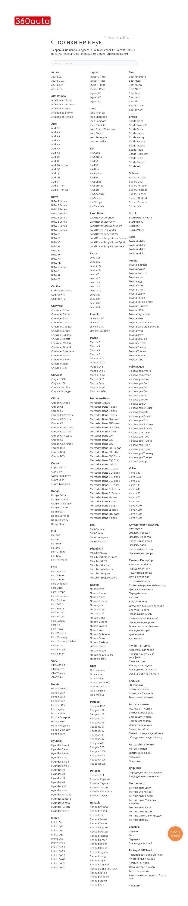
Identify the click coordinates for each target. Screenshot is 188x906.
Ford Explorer (59, 600)
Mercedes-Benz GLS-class (105, 493)
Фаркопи (134, 885)
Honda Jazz (57, 709)
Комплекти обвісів (140, 564)
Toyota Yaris (136, 359)
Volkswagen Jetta (139, 412)
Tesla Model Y (137, 253)
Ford (54, 567)
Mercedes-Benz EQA (101, 435)
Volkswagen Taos (139, 436)
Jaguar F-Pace (97, 80)
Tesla (132, 236)
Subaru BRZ (136, 181)
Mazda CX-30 (97, 362)
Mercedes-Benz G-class (103, 464)
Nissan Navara (98, 626)
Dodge (55, 491)
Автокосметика (139, 704)
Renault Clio (97, 815)
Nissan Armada (99, 601)
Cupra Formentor (61, 475)
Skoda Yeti (135, 166)
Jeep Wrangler (98, 141)
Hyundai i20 (58, 774)
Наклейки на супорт (141, 553)
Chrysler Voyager (61, 391)
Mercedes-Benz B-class (103, 410)
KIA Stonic (95, 198)
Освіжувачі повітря (140, 708)
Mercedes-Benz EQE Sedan (105, 448)
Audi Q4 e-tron (59, 165)
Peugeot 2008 (97, 751)
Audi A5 (55, 140)
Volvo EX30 (135, 476)
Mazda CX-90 (97, 387)
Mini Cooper (97, 533)
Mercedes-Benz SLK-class (104, 514)
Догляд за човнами (140, 725)
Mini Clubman (97, 529)
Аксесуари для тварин (142, 649)
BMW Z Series (59, 267)
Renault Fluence (99, 835)
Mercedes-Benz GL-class (104, 468)
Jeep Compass (98, 121)
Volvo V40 (134, 489)
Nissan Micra (97, 617)
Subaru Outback (138, 198)
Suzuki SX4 (135, 225)
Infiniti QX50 (58, 847)
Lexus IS (94, 274)
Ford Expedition (60, 596)
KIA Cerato (96, 156)
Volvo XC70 (135, 514)
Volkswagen (136, 366)
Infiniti (55, 818)
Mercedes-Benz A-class (103, 406)
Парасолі (134, 839)
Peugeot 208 (97, 722)
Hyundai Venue (60, 811)
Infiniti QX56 (58, 855)
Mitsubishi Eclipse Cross (103, 557)
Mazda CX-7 (97, 379)
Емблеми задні (137, 545)
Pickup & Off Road (140, 850)
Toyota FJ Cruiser (138, 306)
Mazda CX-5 (97, 366)
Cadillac (56, 286)
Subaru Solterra (138, 202)
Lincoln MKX (97, 318)
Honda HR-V (58, 705)
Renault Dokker (99, 819)
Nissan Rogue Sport (101, 654)
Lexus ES (95, 261)
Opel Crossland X (100, 682)
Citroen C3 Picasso (61, 419)
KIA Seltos (95, 181)
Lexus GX (95, 270)
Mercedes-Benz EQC (101, 443)
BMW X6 (56, 254)
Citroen (56, 398)
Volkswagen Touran (140, 457)
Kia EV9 (94, 165)
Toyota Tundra (137, 351)
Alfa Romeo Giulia (61, 100)
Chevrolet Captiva (61, 326)
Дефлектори (136, 634)
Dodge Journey (59, 520)
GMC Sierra (57, 669)
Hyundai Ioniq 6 (60, 765)
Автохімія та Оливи (141, 744)
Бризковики (136, 638)
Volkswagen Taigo (139, 432)
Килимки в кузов (139, 862)
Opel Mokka (97, 694)
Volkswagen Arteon (140, 375)
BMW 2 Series (59, 205)
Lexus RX (95, 298)
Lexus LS (95, 282)
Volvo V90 (134, 501)
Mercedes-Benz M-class (103, 497)
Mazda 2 (95, 342)
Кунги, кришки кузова (142, 858)
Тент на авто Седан (141, 796)
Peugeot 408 (97, 743)
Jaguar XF (95, 97)
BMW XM (56, 263)
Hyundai (56, 740)
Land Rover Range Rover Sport (107, 242)
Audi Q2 (55, 156)
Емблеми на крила (140, 536)
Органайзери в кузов (142, 867)
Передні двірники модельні (145, 772)
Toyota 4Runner (138, 264)
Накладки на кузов (140, 614)
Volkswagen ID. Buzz (140, 407)
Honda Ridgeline (60, 725)
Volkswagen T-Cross (140, 440)
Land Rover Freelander (103, 230)
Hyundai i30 (58, 778)
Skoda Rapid (136, 149)
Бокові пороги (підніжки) (143, 618)
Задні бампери (138, 601)
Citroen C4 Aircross (62, 427)
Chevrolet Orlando (61, 347)
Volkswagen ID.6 (138, 399)
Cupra (55, 463)
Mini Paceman (98, 541)
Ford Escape (58, 592)
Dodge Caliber (59, 495)
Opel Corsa (96, 678)
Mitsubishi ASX (98, 552)
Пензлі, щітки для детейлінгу (146, 733)
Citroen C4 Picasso (61, 435)
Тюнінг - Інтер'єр (140, 645)
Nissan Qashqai (99, 642)
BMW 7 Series (59, 225)
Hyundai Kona (59, 790)
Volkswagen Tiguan (140, 449)
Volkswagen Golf (138, 383)
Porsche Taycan (99, 795)
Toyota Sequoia (138, 338)
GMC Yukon (57, 677)
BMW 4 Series (59, 213)
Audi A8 (55, 152)
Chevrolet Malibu (61, 343)
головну (85, 53)
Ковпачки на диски (140, 541)
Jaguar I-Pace (97, 89)
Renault (95, 802)
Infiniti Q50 (57, 830)
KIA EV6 (94, 161)
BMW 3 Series (59, 209)
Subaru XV (135, 206)
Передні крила (137, 593)
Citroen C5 (57, 439)
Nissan (94, 584)
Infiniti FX (56, 822)
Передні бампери (139, 568)
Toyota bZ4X (136, 285)
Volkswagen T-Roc (139, 445)
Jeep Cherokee (98, 116)
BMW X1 (56, 234)
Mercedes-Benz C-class (103, 415)
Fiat (53, 531)
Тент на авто (137, 783)
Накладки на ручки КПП (143, 669)
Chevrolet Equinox (61, 335)
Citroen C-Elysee (60, 402)
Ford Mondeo (59, 633)
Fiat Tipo (56, 556)
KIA (92, 148)
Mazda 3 (95, 346)
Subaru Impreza (138, 189)
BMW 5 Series (59, 217)
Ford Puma (57, 645)
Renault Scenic (98, 880)
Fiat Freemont (59, 560)
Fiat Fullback (58, 551)
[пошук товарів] (135, 63)
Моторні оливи (138, 748)
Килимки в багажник (141, 693)
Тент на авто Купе (140, 807)
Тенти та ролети (139, 871)
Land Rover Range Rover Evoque (108, 238)
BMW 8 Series (59, 230)
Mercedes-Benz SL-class (104, 509)
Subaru (133, 173)
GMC (54, 660)
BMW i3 (55, 271)
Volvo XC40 (135, 505)
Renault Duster (98, 823)
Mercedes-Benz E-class (103, 431)
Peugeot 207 (97, 718)
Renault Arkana (99, 806)
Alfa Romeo (58, 96)
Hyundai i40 (58, 782)
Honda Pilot (57, 721)
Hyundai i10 (58, 769)
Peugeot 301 (97, 726)
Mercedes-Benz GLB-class (105, 476)
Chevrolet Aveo (60, 310)
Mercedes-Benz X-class (103, 517)
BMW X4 (56, 246)
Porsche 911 (97, 775)
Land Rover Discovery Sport (106, 225)
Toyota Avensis (137, 273)
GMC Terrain (58, 673)
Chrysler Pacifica (60, 387)
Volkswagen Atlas (139, 379)
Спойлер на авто (139, 609)
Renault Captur (98, 811)
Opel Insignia (97, 690)
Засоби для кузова (140, 716)
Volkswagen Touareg (141, 453)
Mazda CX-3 (97, 358)
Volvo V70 (134, 497)
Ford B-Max (57, 575)
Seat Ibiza (134, 93)
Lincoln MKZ (97, 322)
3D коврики (136, 685)
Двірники (135, 768)
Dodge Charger (60, 507)
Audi (54, 123)
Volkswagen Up (138, 461)
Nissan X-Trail (98, 658)
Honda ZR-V (58, 733)
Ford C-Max (57, 579)
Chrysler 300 (58, 379)
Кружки (133, 831)
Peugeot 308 (97, 735)
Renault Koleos (98, 848)
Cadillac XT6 (58, 298)
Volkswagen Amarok (140, 370)
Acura (55, 72)
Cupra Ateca (58, 467)
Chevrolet (57, 305)
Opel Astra (96, 674)
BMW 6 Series (59, 221)
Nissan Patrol (97, 638)
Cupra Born (57, 471)
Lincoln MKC (97, 326)
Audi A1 (55, 128)
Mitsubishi (96, 548)
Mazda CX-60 (97, 375)
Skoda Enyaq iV (138, 125)
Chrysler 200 (58, 383)
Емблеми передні (139, 532)
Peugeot (95, 701)
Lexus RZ (95, 303)
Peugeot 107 (97, 710)
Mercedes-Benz (99, 398)
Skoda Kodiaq (137, 141)
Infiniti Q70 (57, 838)
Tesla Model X (137, 249)
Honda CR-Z (58, 696)
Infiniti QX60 (58, 859)
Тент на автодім (138, 819)
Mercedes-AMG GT (100, 402)
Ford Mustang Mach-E (63, 641)
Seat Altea (135, 80)
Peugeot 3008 (97, 755)
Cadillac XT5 (58, 294)
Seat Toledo (136, 109)
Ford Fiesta (57, 608)
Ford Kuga (57, 629)
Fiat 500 (55, 535)
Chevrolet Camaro (61, 322)
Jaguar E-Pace (98, 76)
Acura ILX (56, 76)
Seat (132, 72)
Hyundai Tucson (60, 806)
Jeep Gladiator (98, 125)
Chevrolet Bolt (59, 318)
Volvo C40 (134, 472)
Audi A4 (55, 136)
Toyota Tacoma (137, 347)
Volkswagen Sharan (140, 428)
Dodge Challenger (61, 503)
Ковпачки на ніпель (141, 549)
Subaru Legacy (137, 194)
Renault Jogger (98, 840)
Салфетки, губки (138, 729)
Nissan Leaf (97, 613)
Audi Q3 (55, 161)
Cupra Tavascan (60, 484)
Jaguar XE (95, 93)
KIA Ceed (95, 152)
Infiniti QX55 (58, 851)
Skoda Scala (136, 158)
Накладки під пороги (141, 622)
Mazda (94, 337)
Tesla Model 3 (137, 241)
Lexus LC (95, 278)
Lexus (94, 253)
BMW (54, 196)
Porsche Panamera (101, 791)
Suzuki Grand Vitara (140, 217)
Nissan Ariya (97, 589)
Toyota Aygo (136, 281)
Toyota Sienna (137, 343)
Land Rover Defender (102, 217)
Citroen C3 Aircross (62, 415)
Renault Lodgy (98, 856)
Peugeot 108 (97, 714)
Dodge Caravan (60, 499)
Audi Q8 (55, 177)
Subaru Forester (138, 185)
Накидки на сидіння (140, 665)
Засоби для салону (140, 721)
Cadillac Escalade (61, 290)
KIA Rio (94, 177)
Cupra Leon (57, 479)
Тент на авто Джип (140, 787)
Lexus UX (95, 307)
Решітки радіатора (140, 572)
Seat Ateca (135, 89)
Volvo (132, 468)
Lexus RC (95, 294)
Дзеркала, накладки (141, 589)
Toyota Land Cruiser (140, 322)
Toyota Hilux (136, 318)
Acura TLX (56, 89)
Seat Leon (134, 97)
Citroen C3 (57, 410)
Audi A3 (55, 132)
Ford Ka (55, 624)
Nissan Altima (97, 597)
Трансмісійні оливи (140, 752)
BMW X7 (56, 258)
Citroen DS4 (58, 452)
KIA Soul (94, 189)
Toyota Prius (136, 330)
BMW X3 (56, 242)
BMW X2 (56, 238)
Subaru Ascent (137, 177)
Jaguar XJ (95, 101)
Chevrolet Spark (60, 355)
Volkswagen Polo (139, 420)
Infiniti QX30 (58, 843)
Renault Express (99, 831)
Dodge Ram (57, 524)
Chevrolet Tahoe (60, 359)
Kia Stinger (96, 202)
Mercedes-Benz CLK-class (104, 423)
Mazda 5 (95, 350)
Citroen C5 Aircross (62, 443)
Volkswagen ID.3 (138, 387)
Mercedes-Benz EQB (101, 439)
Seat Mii (133, 101)
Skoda (133, 116)
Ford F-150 (57, 604)
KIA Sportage (97, 194)
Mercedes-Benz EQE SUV (104, 452)
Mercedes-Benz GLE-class (105, 485)
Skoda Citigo (136, 121)
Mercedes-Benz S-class (103, 505)
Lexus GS (95, 266)
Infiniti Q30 (57, 826)
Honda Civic (58, 701)
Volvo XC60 (135, 509)
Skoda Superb (137, 162)
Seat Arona (135, 84)
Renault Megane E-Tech (103, 868)
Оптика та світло (139, 576)
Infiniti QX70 (58, 863)
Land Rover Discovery (102, 221)
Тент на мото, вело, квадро (145, 815)
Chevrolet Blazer (60, 314)
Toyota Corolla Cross (141, 301)
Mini (92, 524)
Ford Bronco (58, 571)
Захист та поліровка (141, 712)
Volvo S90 (134, 485)
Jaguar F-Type (97, 84)
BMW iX (55, 279)
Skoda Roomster (138, 153)
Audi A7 (55, 148)
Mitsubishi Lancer (100, 565)
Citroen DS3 (58, 448)
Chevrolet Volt (59, 367)
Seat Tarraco (136, 105)
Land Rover (97, 213)
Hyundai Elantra (60, 753)
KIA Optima (96, 173)
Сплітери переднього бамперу (147, 585)
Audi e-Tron (57, 185)
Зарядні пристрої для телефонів (141, 655)
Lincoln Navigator (100, 330)
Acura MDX (57, 80)
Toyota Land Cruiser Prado (144, 326)
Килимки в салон (139, 689)
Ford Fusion (57, 616)
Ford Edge (57, 587)
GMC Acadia (58, 664)
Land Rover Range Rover (104, 234)
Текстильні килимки (141, 697)
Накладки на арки (140, 630)
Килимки (134, 680)
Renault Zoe (97, 885)
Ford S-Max (57, 653)
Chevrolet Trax (59, 363)
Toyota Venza (137, 355)
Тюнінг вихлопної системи (144, 626)
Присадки (135, 761)
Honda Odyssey (60, 729)
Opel (93, 665)
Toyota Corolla (137, 297)
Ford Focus (57, 612)
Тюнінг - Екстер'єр (141, 560)
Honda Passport (60, 717)
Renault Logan (98, 860)
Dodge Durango (60, 515)
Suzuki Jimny (136, 221)
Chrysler (56, 374)
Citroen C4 (57, 423)
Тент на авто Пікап (140, 811)
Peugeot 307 (97, 730)
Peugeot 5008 (97, 763)
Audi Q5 (55, 169)
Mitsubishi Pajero (100, 573)
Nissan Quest (97, 646)
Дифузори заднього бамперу (146, 605)
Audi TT (55, 181)
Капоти (133, 597)
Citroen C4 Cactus (61, 431)
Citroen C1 (57, 406)
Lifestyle (134, 826)
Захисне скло (137, 661)
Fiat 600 (55, 547)
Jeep (93, 108)
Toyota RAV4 (136, 335)
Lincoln (94, 314)
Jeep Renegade (99, 137)
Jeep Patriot (96, 133)
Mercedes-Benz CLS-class (104, 427)
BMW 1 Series (59, 201)
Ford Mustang (59, 637)
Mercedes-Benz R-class (103, 501)
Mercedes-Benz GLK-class (105, 489)
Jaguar (94, 72)
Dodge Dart (57, 511)
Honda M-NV (58, 713)
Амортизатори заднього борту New (147, 876)
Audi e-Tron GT (59, 189)
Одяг (132, 835)
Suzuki (133, 213)
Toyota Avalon (137, 269)
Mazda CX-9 (97, 383)
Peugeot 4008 (97, 759)
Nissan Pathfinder (100, 634)
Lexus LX (95, 286)
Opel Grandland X (100, 686)
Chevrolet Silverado (62, 351)
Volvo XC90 (135, 517)
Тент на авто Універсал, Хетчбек (143, 801)
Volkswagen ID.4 (138, 391)
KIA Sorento (96, 185)
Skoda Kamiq (136, 133)
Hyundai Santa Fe (61, 798)
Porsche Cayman (99, 783)
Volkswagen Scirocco (141, 424)
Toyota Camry (137, 293)
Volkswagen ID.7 (138, 403)
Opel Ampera (97, 670)
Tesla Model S (137, 245)
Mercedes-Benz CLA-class (104, 419)
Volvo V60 (134, 493)
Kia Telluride (97, 206)
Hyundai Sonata (60, 802)
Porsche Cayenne (100, 779)
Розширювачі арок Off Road (146, 854)
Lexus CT (95, 257)
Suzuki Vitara (136, 230)
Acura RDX (57, 84)
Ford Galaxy (58, 620)
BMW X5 (56, 250)
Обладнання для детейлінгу (145, 737)
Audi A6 (55, 144)
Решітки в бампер (140, 581)
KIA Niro (94, 169)
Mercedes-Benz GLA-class (105, 472)
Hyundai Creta (59, 749)
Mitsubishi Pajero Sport (103, 577)
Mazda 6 (95, 354)
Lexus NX (95, 290)
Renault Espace (99, 827)
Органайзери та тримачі (144, 673)
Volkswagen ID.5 (138, 395)
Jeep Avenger (97, 112)
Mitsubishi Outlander (102, 569)
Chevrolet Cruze (60, 330)
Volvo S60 (134, 480)
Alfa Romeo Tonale (62, 116)
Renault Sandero (99, 877)
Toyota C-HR (136, 289)
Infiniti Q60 (57, 834)
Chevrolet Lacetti (60, 338)
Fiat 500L (56, 539)
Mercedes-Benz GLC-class (105, 480)
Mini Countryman (99, 537)
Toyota (133, 260)
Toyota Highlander (139, 314)
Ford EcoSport (59, 583)
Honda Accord (59, 688)
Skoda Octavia (137, 145)
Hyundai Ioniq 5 (60, 761)
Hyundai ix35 (58, 786)
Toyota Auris (136, 277)
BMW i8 (55, 275)
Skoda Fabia (136, 129)
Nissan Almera (98, 593)
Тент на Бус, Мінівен (141, 791)
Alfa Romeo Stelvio (62, 112)
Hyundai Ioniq (59, 757)
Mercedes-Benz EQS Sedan (105, 456)
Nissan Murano (99, 621)
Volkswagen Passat (140, 416)
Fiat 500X (56, 543)
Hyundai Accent (60, 745)
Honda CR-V (58, 692)
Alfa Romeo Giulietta (63, 104)
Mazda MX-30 (97, 391)
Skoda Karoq (136, 137)
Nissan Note (97, 630)
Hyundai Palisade (61, 794)
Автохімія (134, 757)
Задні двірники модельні (144, 776)
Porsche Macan (99, 787)
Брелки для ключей (140, 843)
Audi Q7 (55, 173)
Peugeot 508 (97, 747)
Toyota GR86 (136, 310)
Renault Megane (99, 864)
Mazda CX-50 (97, 370)
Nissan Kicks (97, 609)
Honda (55, 684)
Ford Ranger (58, 649)
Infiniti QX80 (58, 867)
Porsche (95, 770)
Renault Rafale (98, 872)
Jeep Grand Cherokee (102, 129)
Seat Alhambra (137, 76)
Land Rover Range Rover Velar (107, 246)
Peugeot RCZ (97, 706)
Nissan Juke (96, 605)
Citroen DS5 (58, 456)
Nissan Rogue (98, 650)
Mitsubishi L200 (98, 561)
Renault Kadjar (98, 843)
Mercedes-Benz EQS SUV (104, 460)
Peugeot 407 (97, 739)
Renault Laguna (99, 852)
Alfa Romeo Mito (60, 108)
